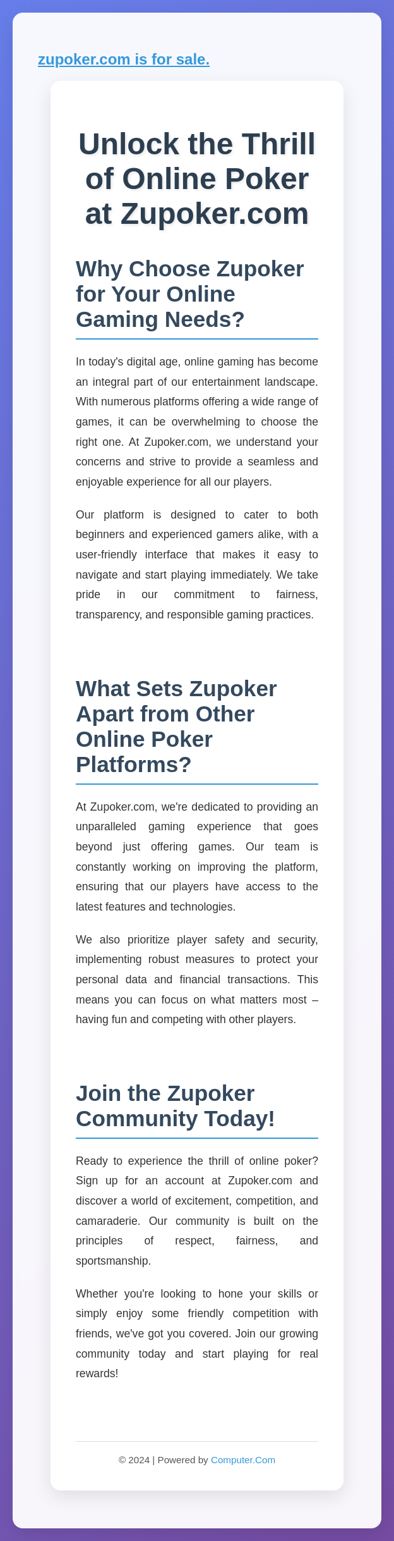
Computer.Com (243, 1459)
